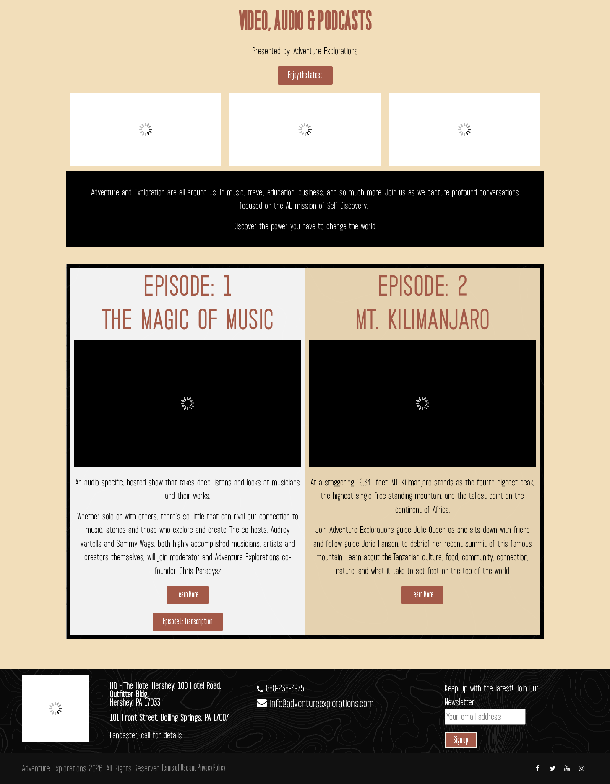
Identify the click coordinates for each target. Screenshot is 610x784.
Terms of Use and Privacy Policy (193, 768)
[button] (305, 75)
